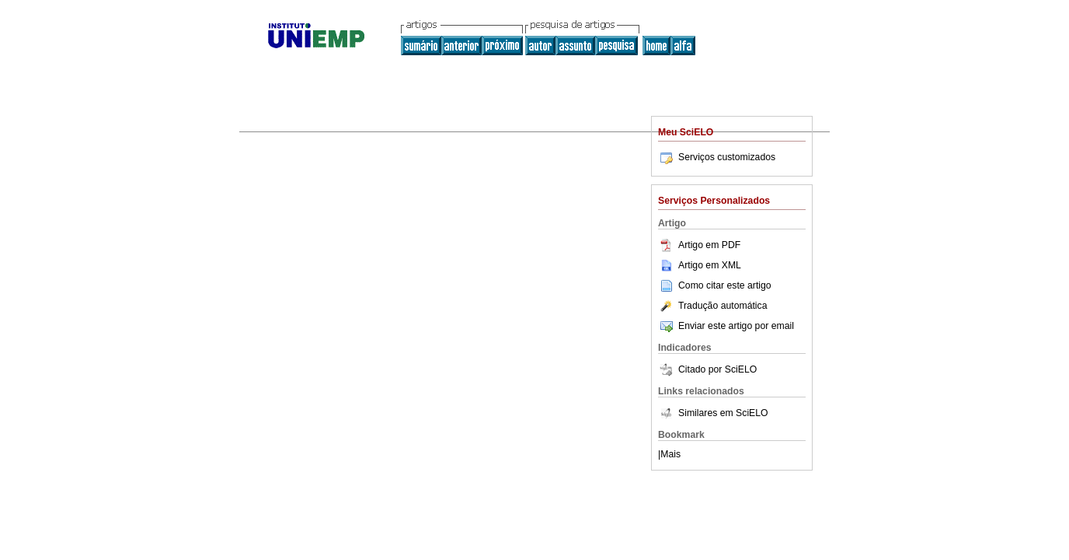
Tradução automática (712, 305)
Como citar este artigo (724, 285)
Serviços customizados (716, 157)
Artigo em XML (699, 265)
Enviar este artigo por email (726, 325)
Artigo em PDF (699, 245)
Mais (670, 454)
